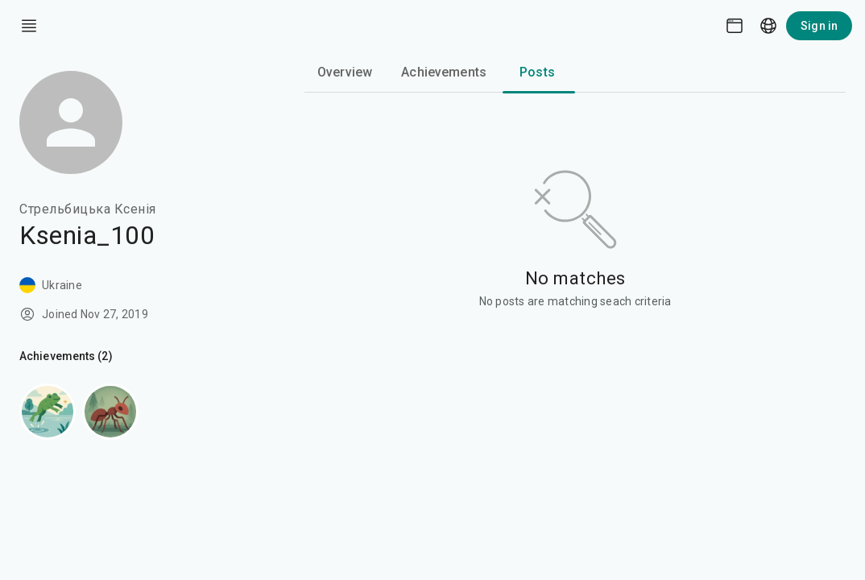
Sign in (819, 25)
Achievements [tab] (443, 72)
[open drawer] (29, 26)
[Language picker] (768, 26)
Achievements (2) (66, 356)
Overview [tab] (344, 72)
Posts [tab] (537, 72)
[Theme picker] (734, 26)
